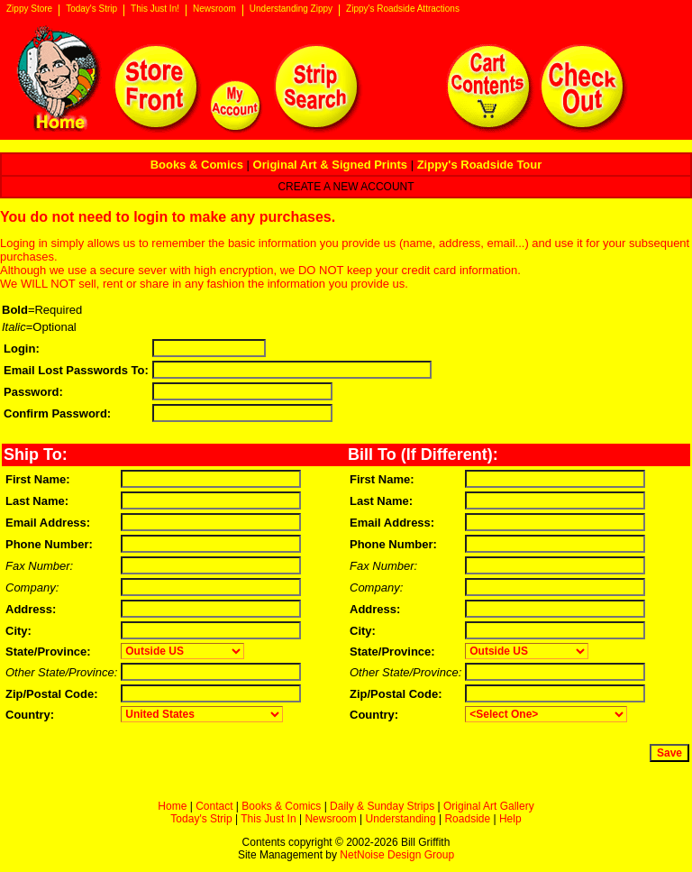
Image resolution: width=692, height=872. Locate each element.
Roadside (467, 818)
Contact (214, 806)
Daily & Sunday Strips (382, 806)
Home (172, 806)
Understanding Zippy (291, 9)
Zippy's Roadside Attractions (403, 9)
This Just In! (155, 9)
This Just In (268, 818)
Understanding (401, 818)
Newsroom (214, 9)
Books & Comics (281, 806)
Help (510, 818)
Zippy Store (29, 9)
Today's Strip (91, 9)
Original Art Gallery (488, 806)
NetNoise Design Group (397, 855)
